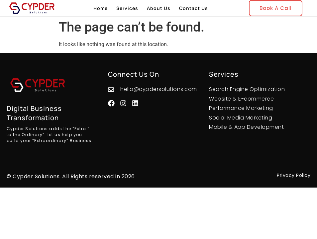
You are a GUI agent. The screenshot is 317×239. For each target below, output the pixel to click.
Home (100, 8)
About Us (158, 8)
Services (127, 8)
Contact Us (193, 8)
